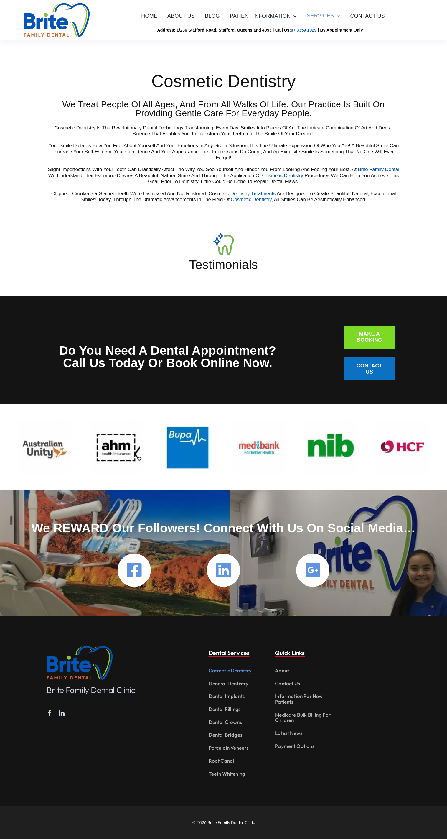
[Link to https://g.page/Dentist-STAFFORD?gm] (312, 570)
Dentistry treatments (253, 193)
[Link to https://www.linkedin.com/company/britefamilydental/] (223, 570)
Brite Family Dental (378, 169)
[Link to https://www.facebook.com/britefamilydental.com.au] (134, 570)
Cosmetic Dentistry (282, 175)
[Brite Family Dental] (57, 5)
